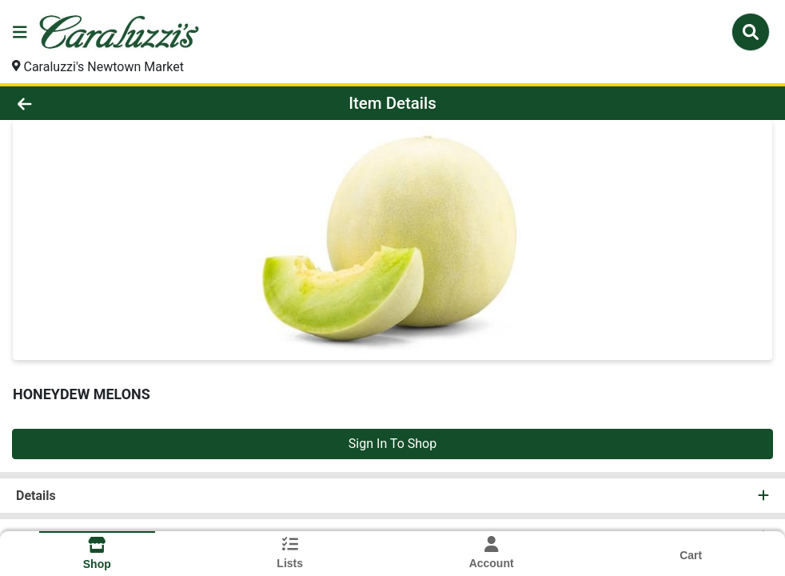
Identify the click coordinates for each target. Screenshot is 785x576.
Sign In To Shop (392, 443)
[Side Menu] (20, 32)
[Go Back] (108, 103)
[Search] (751, 32)
